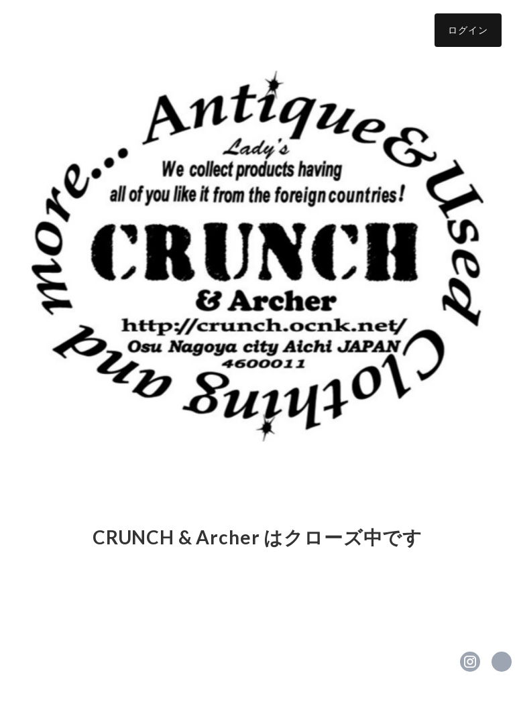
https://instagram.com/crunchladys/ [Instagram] (470, 662)
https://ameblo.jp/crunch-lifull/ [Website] (502, 662)
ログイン (468, 30)
